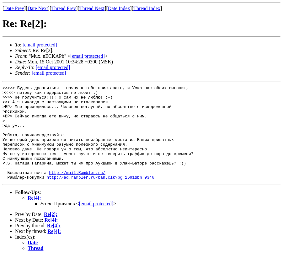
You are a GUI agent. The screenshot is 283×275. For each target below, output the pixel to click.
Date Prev (14, 8)
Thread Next (91, 8)
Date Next (38, 8)
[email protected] (96, 222)
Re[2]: (50, 233)
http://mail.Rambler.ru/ (77, 190)
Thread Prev (63, 8)
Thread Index (146, 8)
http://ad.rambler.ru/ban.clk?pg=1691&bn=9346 (100, 196)
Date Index (119, 8)
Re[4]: (34, 216)
